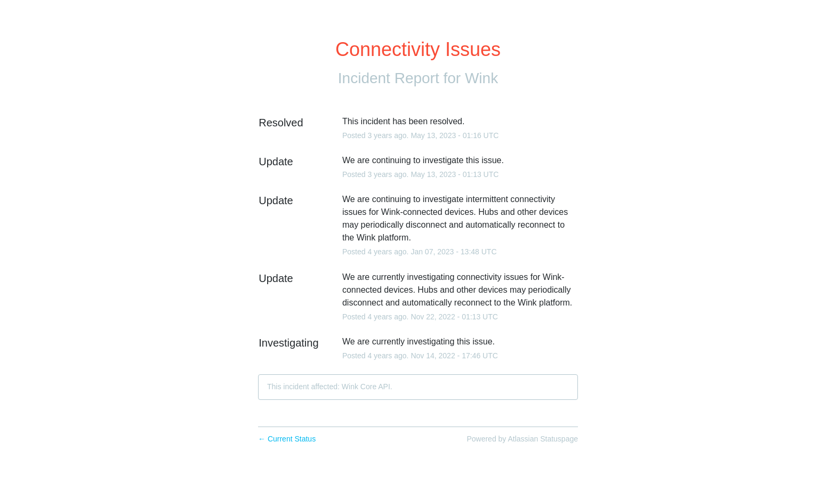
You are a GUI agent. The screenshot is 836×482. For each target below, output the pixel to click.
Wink (481, 78)
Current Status (287, 439)
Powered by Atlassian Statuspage (522, 439)
